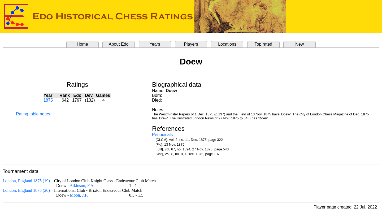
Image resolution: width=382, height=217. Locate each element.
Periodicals (162, 134)
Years (154, 44)
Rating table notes (33, 114)
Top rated (263, 44)
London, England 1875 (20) (26, 190)
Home (82, 44)
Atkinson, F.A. (82, 185)
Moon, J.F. (79, 195)
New (299, 44)
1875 (48, 100)
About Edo (119, 44)
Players (191, 44)
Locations (227, 44)
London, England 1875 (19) (26, 181)
